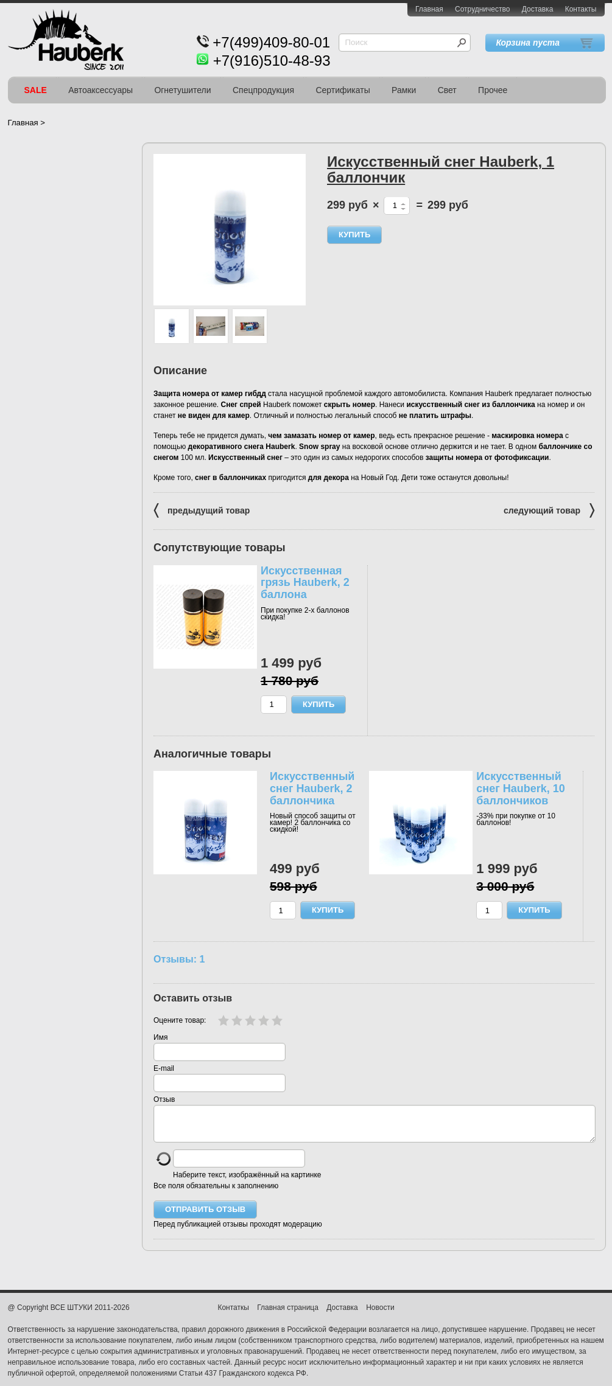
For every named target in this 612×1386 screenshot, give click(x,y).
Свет (447, 90)
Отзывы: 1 (179, 958)
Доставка (538, 9)
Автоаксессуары (100, 90)
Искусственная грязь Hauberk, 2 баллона (305, 583)
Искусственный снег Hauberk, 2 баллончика (312, 788)
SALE (35, 90)
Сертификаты (342, 90)
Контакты (581, 9)
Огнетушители (182, 90)
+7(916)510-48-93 (272, 60)
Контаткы (232, 1315)
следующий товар (549, 509)
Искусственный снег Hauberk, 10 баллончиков (520, 788)
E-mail (163, 1068)
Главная (429, 9)
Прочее (492, 90)
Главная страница (287, 1315)
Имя (160, 1037)
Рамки (404, 90)
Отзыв (164, 1099)
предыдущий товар (201, 509)
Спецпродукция (263, 90)
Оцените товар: (179, 1020)
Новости (380, 1315)
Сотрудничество (482, 9)
